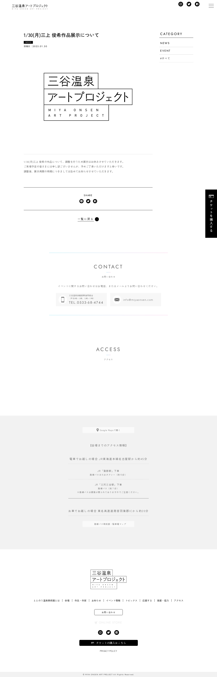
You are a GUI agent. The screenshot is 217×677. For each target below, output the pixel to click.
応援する (147, 600)
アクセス (178, 600)
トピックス (131, 600)
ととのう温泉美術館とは (47, 600)
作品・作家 (80, 600)
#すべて (165, 58)
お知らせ (96, 600)
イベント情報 (113, 600)
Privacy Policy (108, 650)
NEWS (165, 43)
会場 (67, 600)
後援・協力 (163, 600)
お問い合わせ (108, 612)
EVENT (165, 51)
